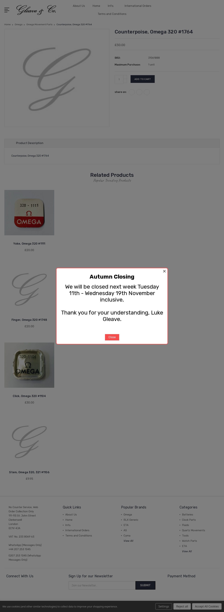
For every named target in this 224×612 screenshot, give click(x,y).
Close (112, 337)
